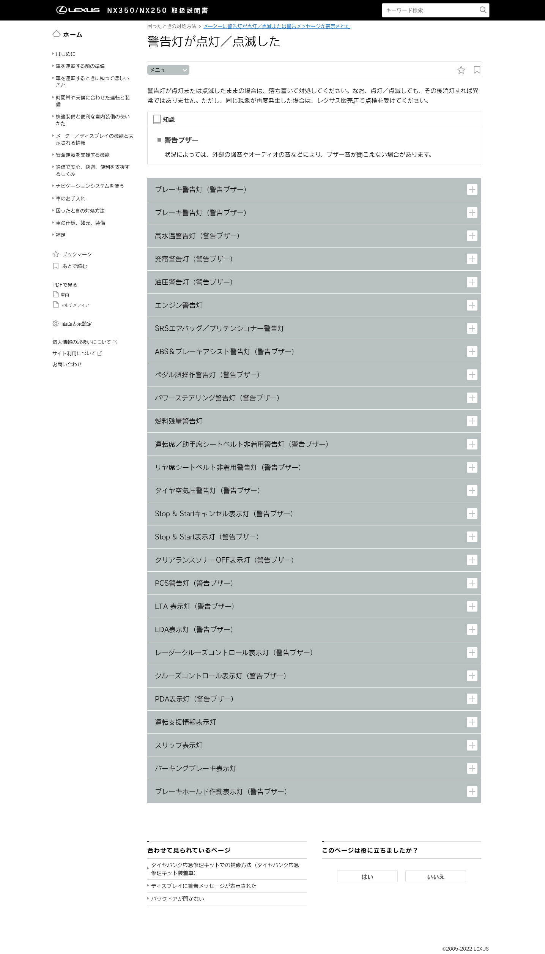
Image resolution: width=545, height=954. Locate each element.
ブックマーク (72, 254)
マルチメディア (70, 304)
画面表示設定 (72, 323)
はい (367, 876)
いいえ (436, 876)
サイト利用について (77, 353)
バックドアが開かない (177, 899)
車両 (60, 294)
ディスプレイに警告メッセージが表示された (204, 886)
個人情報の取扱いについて (84, 342)
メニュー (160, 70)
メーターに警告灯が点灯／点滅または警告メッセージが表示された (276, 26)
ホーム (67, 34)
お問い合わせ (67, 364)
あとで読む (69, 265)
